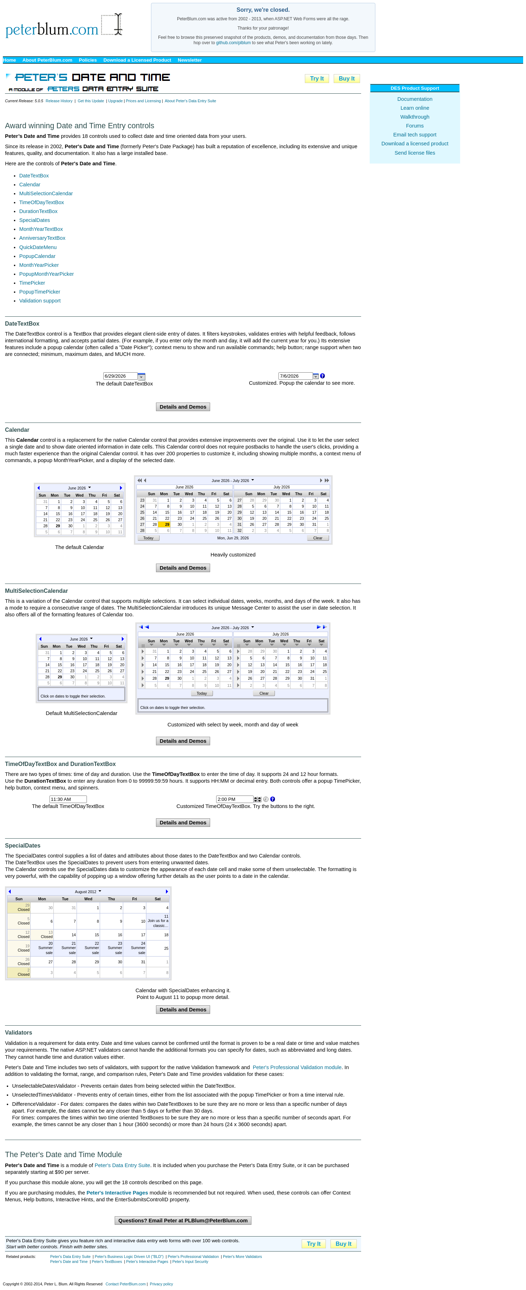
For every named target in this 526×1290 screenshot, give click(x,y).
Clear (317, 538)
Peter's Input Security (190, 1261)
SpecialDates (34, 220)
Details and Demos (183, 407)
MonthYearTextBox (41, 229)
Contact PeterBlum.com (126, 1284)
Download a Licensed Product (137, 60)
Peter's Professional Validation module (297, 1067)
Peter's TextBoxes (107, 1261)
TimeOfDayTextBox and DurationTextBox (60, 764)
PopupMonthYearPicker (46, 274)
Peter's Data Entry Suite (122, 1165)
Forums (415, 126)
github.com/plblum (233, 42)
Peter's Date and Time (69, 1261)
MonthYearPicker (39, 265)
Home (9, 60)
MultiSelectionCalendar (46, 193)
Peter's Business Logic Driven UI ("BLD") (129, 1256)
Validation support (40, 301)
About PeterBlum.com (47, 60)
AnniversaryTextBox (42, 238)
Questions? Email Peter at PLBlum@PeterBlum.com (183, 1220)
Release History (59, 101)
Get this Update (91, 101)
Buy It (347, 79)
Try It (317, 79)
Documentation (415, 99)
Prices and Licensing (143, 101)
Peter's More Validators (242, 1256)
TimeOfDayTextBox (41, 202)
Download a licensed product (414, 143)
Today (148, 538)
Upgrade (115, 101)
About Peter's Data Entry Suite (190, 101)
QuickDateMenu (38, 247)
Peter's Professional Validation (193, 1256)
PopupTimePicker (39, 292)
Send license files (415, 153)
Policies (88, 60)
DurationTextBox (38, 211)
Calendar (29, 184)
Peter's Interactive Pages (147, 1261)
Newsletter (190, 60)
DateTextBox (34, 175)
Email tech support (414, 135)
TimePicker (32, 283)
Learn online (415, 108)
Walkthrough (414, 117)
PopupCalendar (37, 256)
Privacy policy (161, 1284)
